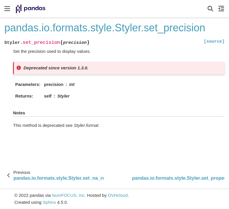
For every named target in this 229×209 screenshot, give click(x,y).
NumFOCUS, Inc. (69, 195)
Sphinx (49, 202)
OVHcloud (118, 195)
